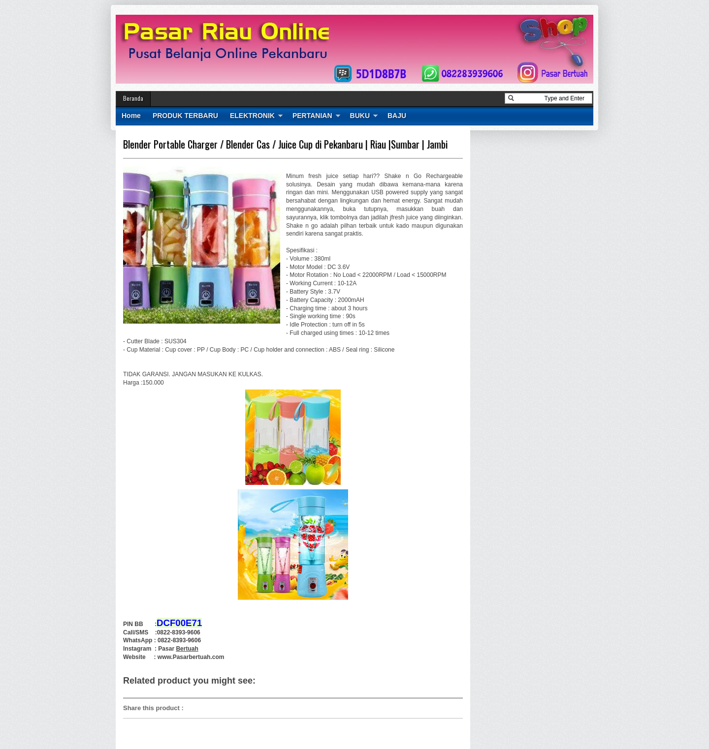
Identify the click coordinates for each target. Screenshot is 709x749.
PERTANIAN (312, 116)
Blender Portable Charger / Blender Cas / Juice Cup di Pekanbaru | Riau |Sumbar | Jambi (285, 144)
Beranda (133, 98)
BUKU (360, 116)
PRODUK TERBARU (185, 116)
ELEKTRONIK (252, 116)
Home (131, 116)
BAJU (396, 116)
